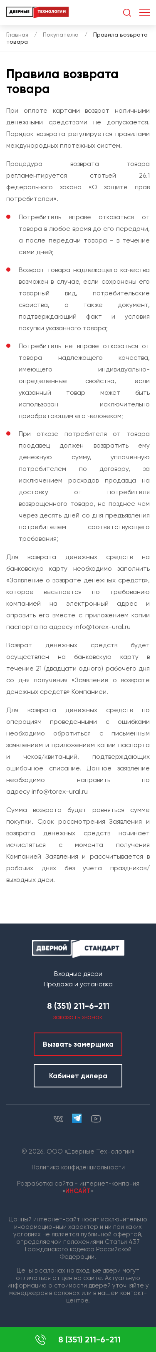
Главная (17, 34)
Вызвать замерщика (78, 1044)
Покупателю (61, 34)
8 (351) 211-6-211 (78, 1340)
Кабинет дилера (78, 1076)
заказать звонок (78, 1017)
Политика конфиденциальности (78, 1167)
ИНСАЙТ (78, 1191)
